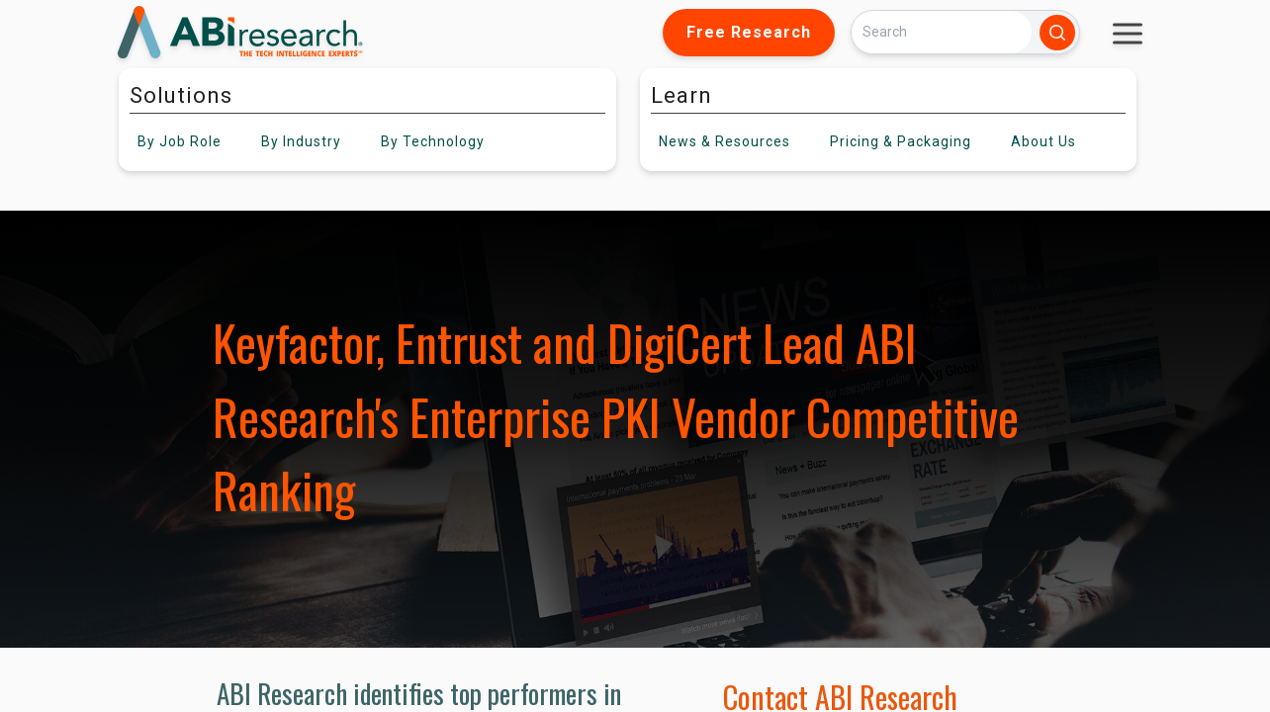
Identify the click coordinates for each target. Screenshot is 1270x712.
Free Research (748, 32)
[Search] (942, 32)
